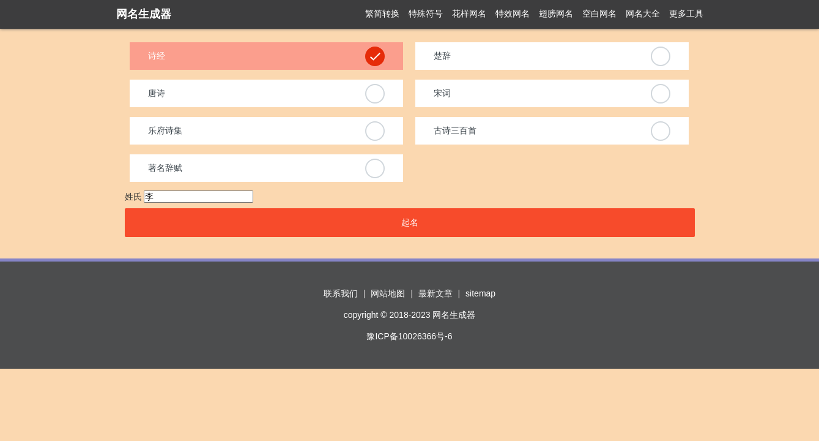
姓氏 (133, 197)
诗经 (156, 56)
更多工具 (686, 13)
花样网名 (469, 13)
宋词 (442, 93)
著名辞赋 (165, 168)
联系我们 (341, 293)
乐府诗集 (165, 130)
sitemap (480, 293)
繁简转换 (382, 13)
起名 (409, 222)
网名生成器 (143, 14)
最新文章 (435, 293)
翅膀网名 (556, 13)
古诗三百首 (455, 130)
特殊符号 (426, 13)
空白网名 (599, 13)
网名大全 (643, 13)
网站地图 (388, 293)
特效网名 (512, 13)
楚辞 (442, 56)
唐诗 (156, 93)
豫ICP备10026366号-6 (409, 336)
